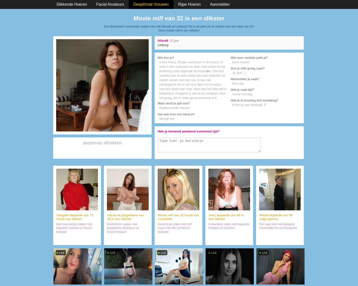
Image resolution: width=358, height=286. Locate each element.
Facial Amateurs (110, 4)
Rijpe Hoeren (189, 4)
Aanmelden (220, 4)
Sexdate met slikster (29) (127, 239)
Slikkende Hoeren (71, 4)
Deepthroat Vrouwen (151, 4)
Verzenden (290, 154)
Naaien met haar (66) (280, 239)
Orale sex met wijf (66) (229, 239)
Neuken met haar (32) (178, 239)
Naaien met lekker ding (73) (77, 239)
